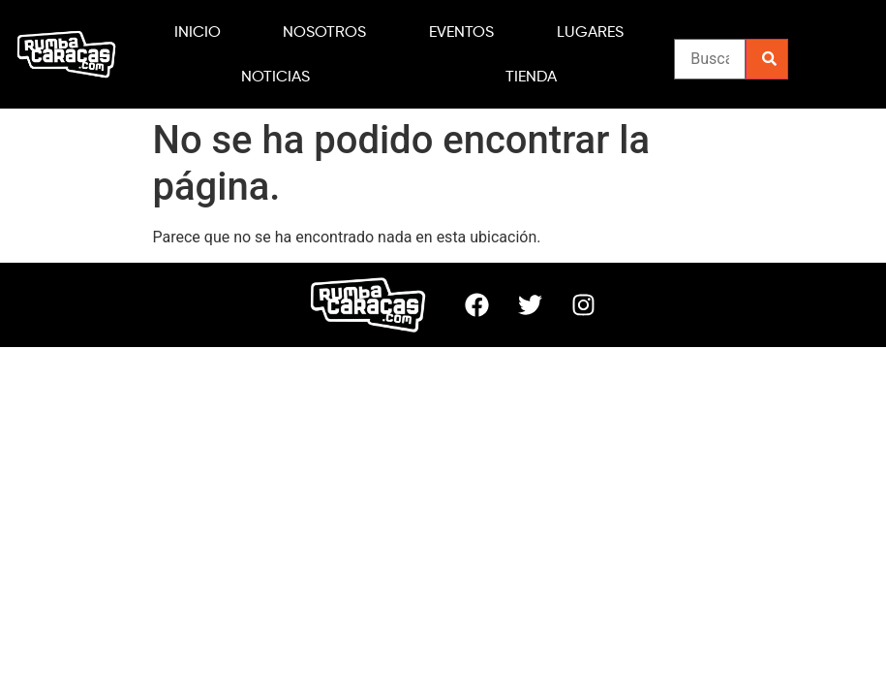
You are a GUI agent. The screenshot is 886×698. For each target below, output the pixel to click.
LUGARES (590, 31)
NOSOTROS (324, 31)
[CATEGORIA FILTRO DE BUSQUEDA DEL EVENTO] (710, 59)
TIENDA (531, 76)
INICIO (197, 31)
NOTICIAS (275, 76)
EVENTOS (461, 31)
